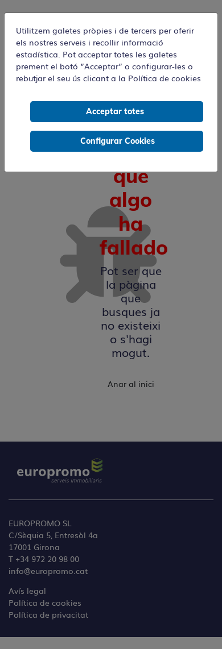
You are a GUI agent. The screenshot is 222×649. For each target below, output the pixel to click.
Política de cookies (164, 78)
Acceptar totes (115, 111)
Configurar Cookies (117, 141)
